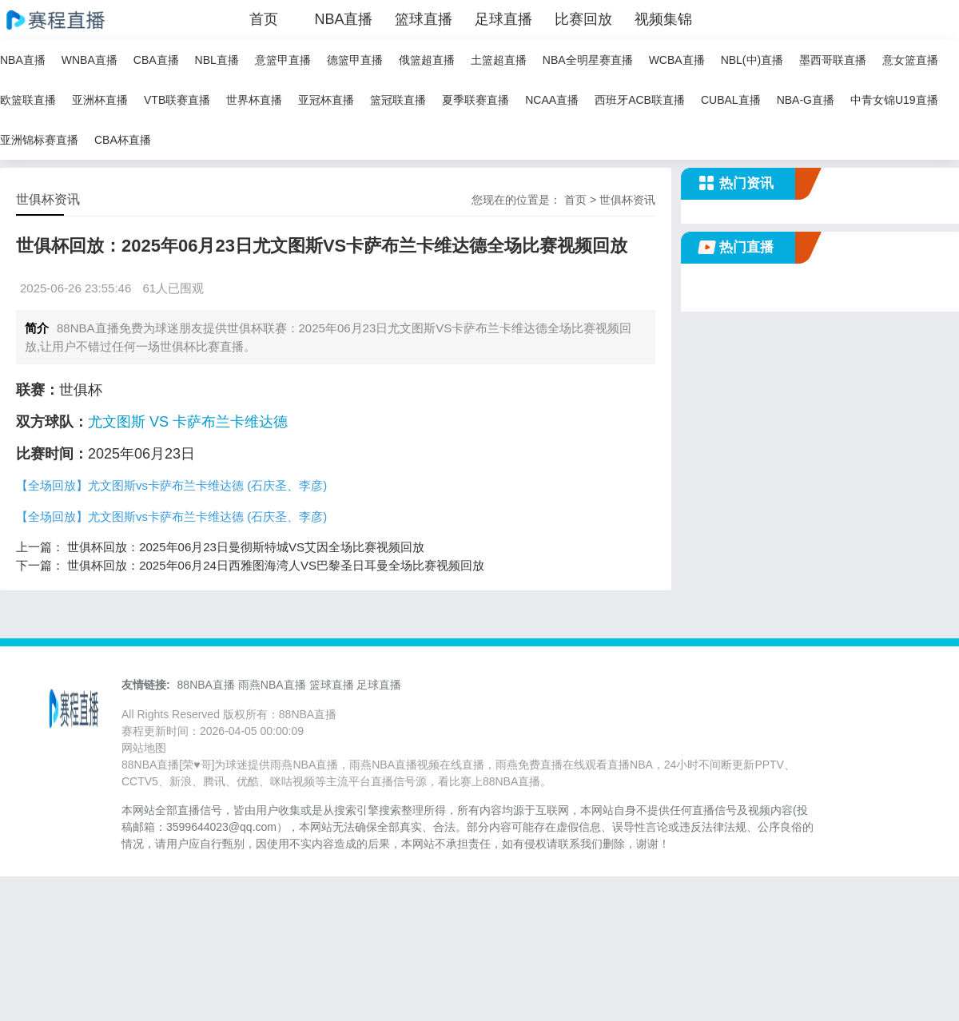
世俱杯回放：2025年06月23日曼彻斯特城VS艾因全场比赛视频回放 (245, 547)
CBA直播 (156, 60)
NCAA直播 (552, 99)
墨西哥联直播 (832, 60)
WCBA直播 (677, 60)
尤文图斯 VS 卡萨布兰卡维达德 (188, 422)
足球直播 (503, 19)
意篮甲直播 (283, 60)
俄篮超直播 (427, 60)
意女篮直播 (910, 60)
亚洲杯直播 (100, 99)
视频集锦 (663, 19)
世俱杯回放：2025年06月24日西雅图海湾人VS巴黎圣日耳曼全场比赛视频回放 (275, 565)
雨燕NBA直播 (272, 684)
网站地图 (143, 747)
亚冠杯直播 (326, 99)
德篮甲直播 (355, 60)
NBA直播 (343, 19)
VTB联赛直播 (177, 99)
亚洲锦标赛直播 (39, 139)
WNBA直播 (89, 60)
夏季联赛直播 (475, 99)
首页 (263, 19)
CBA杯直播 (122, 139)
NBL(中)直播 (752, 60)
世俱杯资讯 (627, 199)
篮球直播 (423, 19)
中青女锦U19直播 (894, 99)
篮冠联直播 (398, 99)
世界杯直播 (254, 99)
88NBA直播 (206, 684)
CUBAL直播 (731, 99)
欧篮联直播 (28, 99)
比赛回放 (583, 19)
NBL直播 (217, 60)
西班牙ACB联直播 (640, 99)
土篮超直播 (499, 60)
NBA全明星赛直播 (588, 60)
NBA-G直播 (805, 99)
